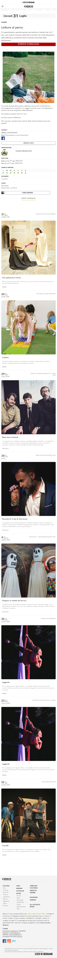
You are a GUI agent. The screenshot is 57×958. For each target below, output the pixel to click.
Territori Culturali (34, 887)
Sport (18, 898)
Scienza (5, 905)
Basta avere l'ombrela (10, 437)
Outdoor (20, 891)
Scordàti (5, 846)
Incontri (5, 894)
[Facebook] (3, 138)
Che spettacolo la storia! (11, 278)
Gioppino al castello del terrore (14, 601)
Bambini (4, 22)
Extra (18, 893)
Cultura (6, 886)
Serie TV (5, 892)
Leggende (5, 682)
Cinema (5, 890)
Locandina (4, 179)
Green (19, 904)
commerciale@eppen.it (15, 934)
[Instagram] (9, 941)
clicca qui (19, 936)
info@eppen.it (14, 931)
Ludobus (5, 357)
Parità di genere (33, 891)
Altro (18, 909)
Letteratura (6, 897)
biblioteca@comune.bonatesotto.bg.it (16, 135)
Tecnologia (20, 900)
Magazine (34, 897)
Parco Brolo (5, 186)
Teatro (5, 903)
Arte (4, 888)
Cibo (18, 886)
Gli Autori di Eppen (35, 906)
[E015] (14, 941)
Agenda (33, 900)
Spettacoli (5, 448)
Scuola (19, 895)
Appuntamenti (21, 906)
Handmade (20, 902)
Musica (5, 899)
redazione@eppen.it (15, 933)
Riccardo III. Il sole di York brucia (14, 519)
